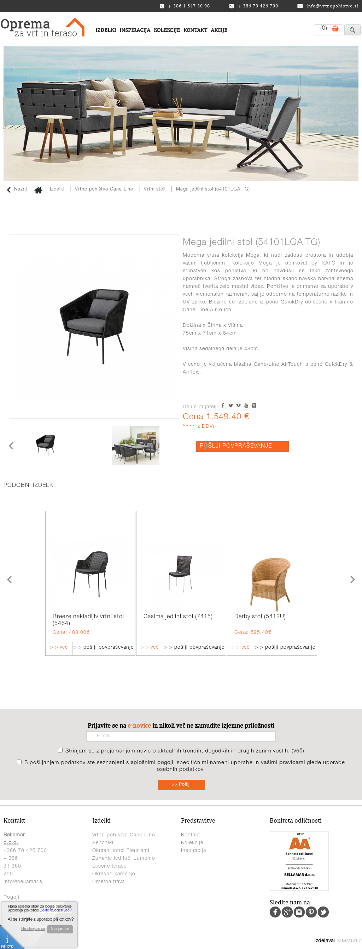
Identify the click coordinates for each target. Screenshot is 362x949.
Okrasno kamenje (113, 874)
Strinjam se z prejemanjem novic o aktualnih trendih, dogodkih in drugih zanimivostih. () (184, 751)
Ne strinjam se (33, 929)
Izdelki (105, 30)
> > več (59, 647)
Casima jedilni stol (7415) (178, 617)
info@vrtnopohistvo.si (327, 6)
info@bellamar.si (24, 882)
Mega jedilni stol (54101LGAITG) (213, 189)
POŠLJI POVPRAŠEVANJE (236, 446)
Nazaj (17, 190)
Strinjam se (60, 929)
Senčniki (102, 843)
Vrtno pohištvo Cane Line (105, 189)
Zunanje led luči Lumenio (123, 858)
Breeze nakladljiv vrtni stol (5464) (88, 620)
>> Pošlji (181, 785)
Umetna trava (108, 882)
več (298, 751)
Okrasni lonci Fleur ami (121, 850)
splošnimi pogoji (152, 763)
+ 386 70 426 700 (253, 6)
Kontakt (195, 30)
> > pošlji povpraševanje (104, 647)
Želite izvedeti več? (56, 911)
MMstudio (349, 941)
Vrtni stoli (154, 189)
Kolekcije (167, 30)
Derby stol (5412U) (260, 617)
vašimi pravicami (283, 763)
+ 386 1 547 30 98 (184, 6)
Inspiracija (134, 30)
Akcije (219, 30)
